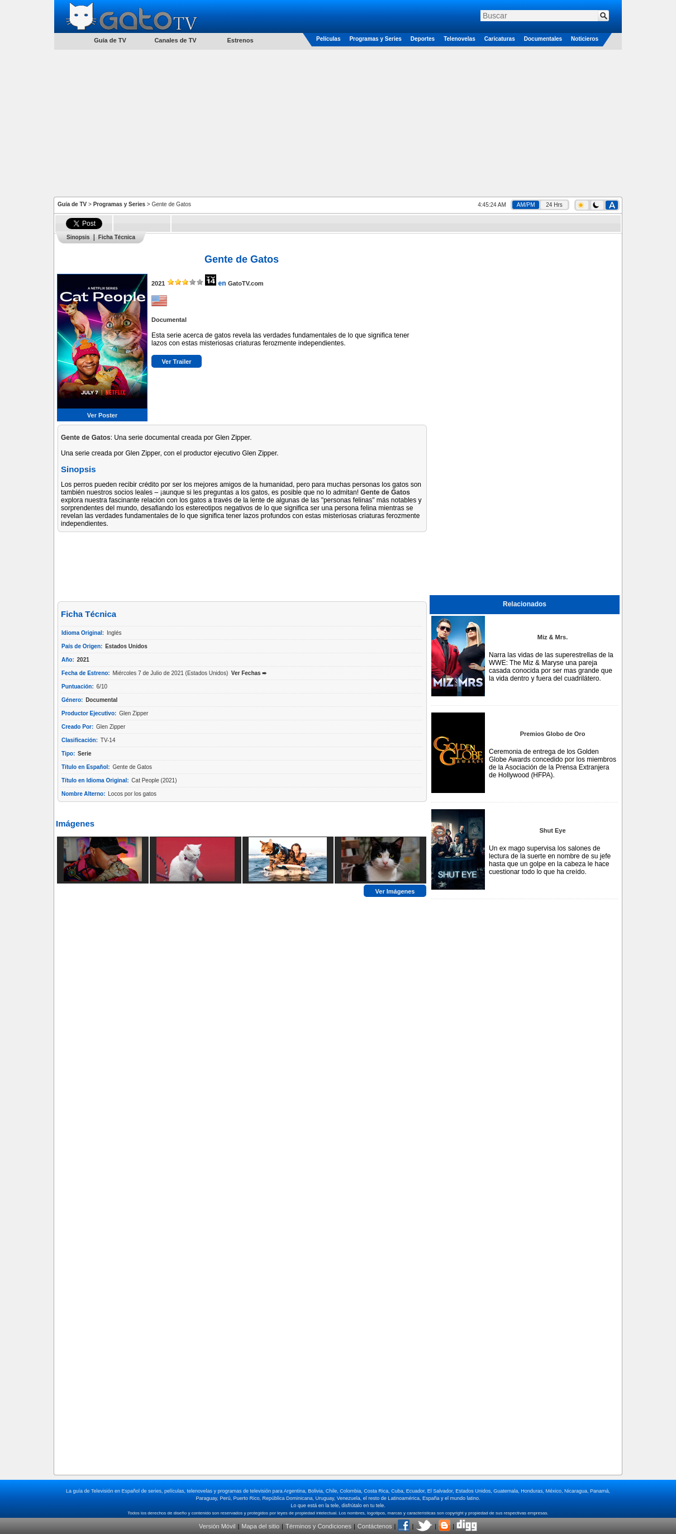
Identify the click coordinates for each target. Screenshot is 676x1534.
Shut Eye (552, 830)
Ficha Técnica (116, 237)
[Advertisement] (338, 122)
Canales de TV (175, 40)
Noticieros (584, 39)
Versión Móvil (217, 1526)
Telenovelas (459, 39)
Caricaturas (499, 39)
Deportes (423, 39)
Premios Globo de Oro (552, 733)
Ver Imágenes (395, 891)
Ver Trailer (176, 361)
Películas (328, 39)
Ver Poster (102, 415)
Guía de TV (72, 204)
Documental (169, 319)
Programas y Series (375, 39)
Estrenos (240, 40)
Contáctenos (375, 1526)
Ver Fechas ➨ (249, 673)
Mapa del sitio (260, 1526)
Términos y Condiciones (318, 1526)
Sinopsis (78, 237)
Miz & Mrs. (552, 637)
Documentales (543, 39)
